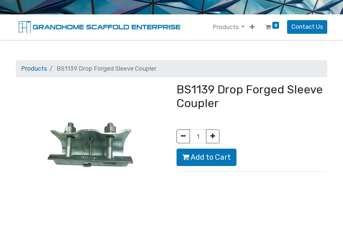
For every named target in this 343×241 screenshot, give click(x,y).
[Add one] (212, 136)
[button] (252, 27)
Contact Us (307, 26)
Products (34, 68)
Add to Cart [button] (206, 157)
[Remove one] (183, 136)
